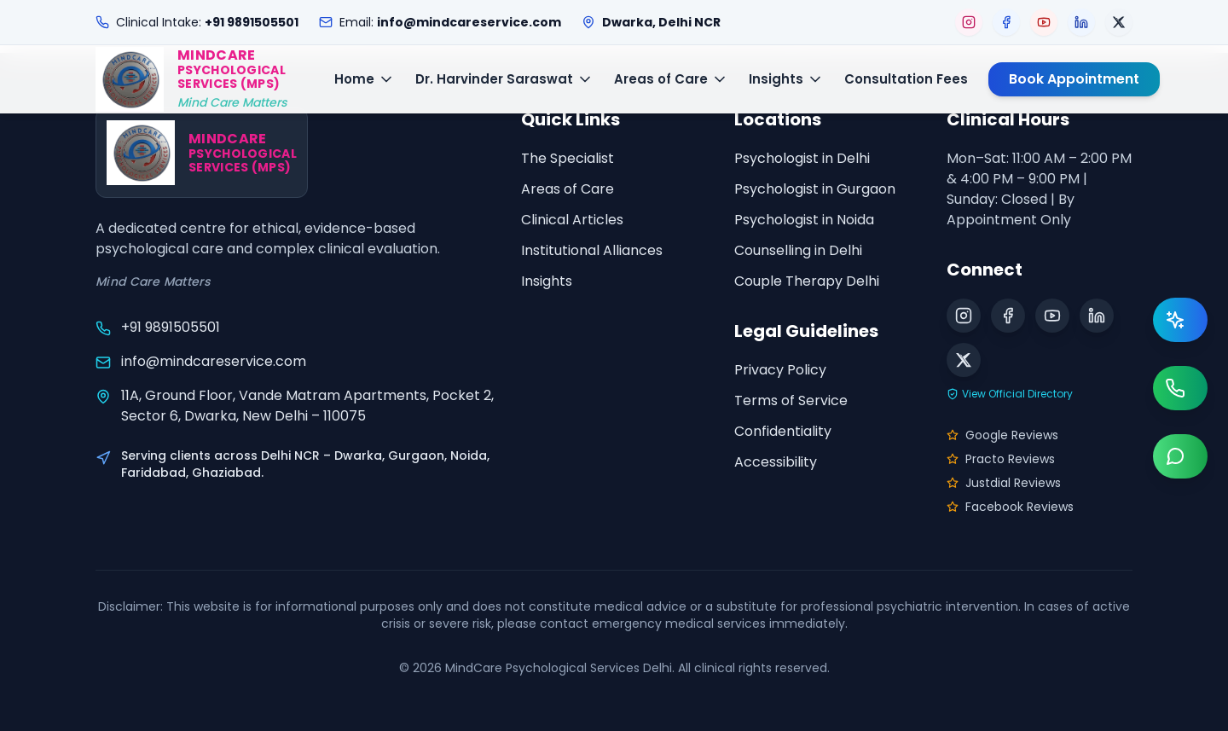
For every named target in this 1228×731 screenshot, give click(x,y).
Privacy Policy (780, 370)
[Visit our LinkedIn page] (1081, 22)
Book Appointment (1074, 79)
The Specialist (567, 158)
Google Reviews (1002, 435)
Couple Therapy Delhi (806, 281)
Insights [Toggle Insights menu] (786, 79)
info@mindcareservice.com (213, 361)
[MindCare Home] (191, 79)
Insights (546, 281)
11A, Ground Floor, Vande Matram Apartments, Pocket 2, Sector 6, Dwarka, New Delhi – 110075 (307, 406)
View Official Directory (1010, 394)
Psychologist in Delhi (802, 158)
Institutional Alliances (592, 250)
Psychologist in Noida (804, 219)
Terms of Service (791, 400)
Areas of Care (567, 189)
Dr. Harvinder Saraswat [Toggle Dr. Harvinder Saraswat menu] (504, 79)
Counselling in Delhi (798, 250)
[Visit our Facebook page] (1006, 22)
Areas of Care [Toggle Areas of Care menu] (671, 79)
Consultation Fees (906, 79)
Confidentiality (782, 431)
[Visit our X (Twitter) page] (1118, 22)
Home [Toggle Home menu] (364, 79)
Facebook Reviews (1010, 506)
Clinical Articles (572, 219)
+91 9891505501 (170, 327)
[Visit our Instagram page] (968, 22)
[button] (191, 79)
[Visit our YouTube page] (1043, 22)
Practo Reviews (1001, 458)
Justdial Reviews (1004, 482)
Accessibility (775, 462)
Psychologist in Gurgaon (814, 189)
